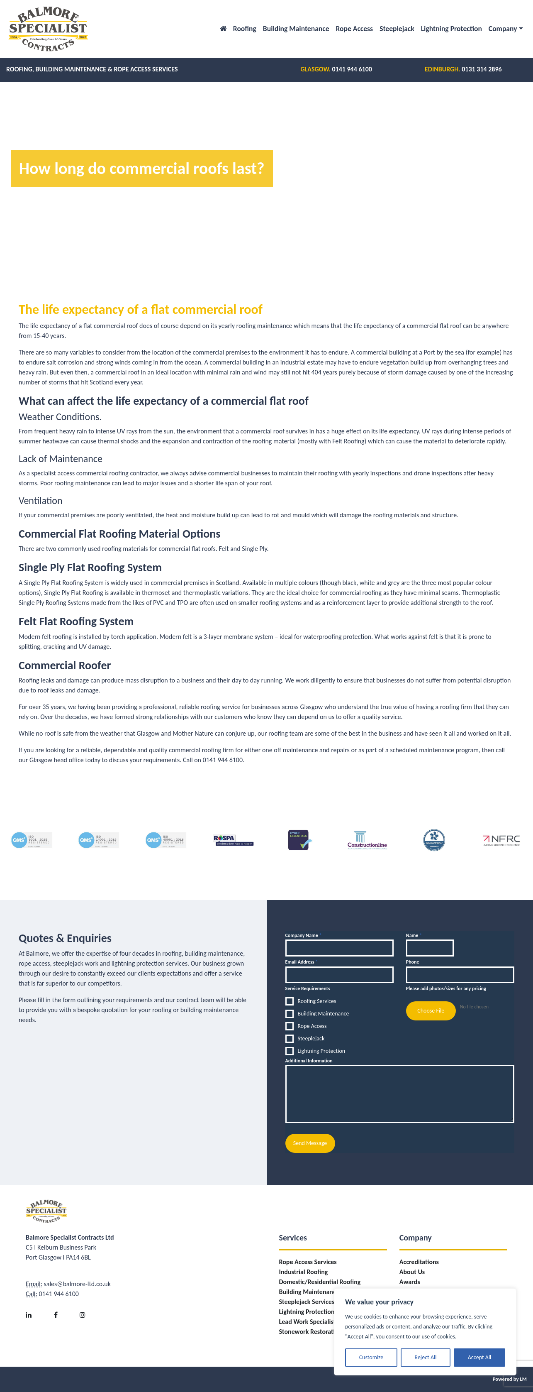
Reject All (426, 1357)
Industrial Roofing (303, 1272)
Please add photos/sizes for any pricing (446, 988)
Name (414, 935)
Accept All (480, 1357)
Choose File (430, 1010)
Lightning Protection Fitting (316, 1312)
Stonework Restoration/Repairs (322, 1332)
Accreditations (419, 1262)
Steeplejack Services (307, 1302)
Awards (409, 1282)
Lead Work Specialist (307, 1322)
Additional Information (309, 1061)
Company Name (303, 935)
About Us (412, 1272)
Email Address (301, 962)
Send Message (310, 1143)
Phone (412, 962)
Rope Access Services (308, 1262)
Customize (371, 1357)
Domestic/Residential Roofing (320, 1282)
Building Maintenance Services (321, 1292)
